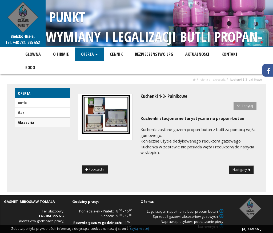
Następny (241, 169)
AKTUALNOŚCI (196, 54)
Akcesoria (219, 79)
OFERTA (89, 54)
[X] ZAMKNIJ (252, 229)
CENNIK (115, 54)
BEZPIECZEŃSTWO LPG (153, 54)
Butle (22, 102)
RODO (30, 67)
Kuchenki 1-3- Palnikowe (246, 79)
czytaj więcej (139, 228)
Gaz (21, 112)
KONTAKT (229, 54)
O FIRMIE (61, 54)
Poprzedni (95, 169)
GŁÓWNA (33, 54)
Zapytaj (245, 106)
